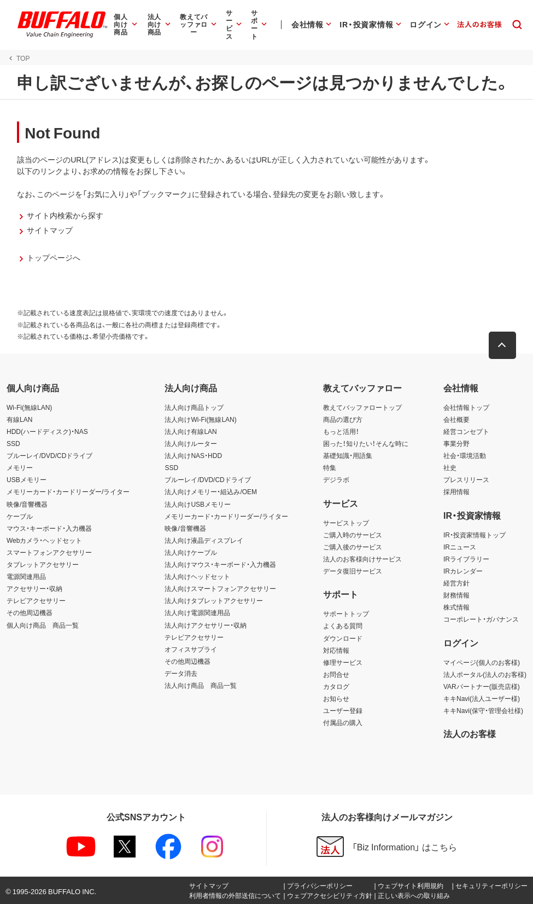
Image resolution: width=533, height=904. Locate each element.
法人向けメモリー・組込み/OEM (211, 491)
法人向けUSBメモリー (198, 504)
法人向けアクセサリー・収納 (206, 625)
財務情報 (456, 595)
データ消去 (181, 673)
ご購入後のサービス (352, 547)
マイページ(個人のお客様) (481, 662)
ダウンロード (342, 638)
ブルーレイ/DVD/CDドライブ (49, 455)
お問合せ (336, 674)
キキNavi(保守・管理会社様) (483, 710)
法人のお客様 (469, 733)
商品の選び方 (342, 419)
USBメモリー (26, 479)
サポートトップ (346, 613)
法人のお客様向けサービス (362, 559)
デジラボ (336, 479)
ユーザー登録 (342, 710)
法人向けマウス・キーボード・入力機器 (220, 564)
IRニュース (459, 547)
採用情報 (456, 491)
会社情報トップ (466, 407)
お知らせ (336, 698)
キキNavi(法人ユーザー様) (481, 698)
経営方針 (456, 583)
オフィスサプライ (191, 649)
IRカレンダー (463, 571)
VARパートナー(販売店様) (481, 686)
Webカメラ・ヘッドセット (44, 540)
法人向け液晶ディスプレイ (204, 540)
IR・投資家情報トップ (474, 535)
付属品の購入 (342, 722)
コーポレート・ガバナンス (481, 619)
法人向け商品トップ (194, 407)
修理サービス (342, 662)
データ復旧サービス (352, 571)
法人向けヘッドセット (197, 576)
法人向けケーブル (191, 552)
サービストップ (346, 523)
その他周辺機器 (29, 612)
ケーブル (20, 516)
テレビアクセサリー (36, 600)
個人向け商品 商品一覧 (43, 625)
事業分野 (456, 443)
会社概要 (456, 419)
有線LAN (19, 419)
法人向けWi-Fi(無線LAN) (200, 419)
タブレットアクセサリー (43, 564)
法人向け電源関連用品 (197, 612)
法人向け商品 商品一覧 (201, 685)
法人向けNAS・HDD (193, 455)
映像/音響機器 (27, 504)
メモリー (20, 467)
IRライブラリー (466, 559)
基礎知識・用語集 (347, 455)
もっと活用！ (341, 431)
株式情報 (456, 607)
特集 (329, 467)
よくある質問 (342, 625)
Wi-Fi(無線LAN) (29, 407)
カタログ (336, 686)
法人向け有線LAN (190, 431)
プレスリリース (466, 479)
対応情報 (336, 650)
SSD (13, 443)
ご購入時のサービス (352, 535)
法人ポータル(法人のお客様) (484, 674)
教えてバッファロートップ (362, 407)
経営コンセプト (466, 431)
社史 (449, 467)
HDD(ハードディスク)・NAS (47, 431)
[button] (503, 345)
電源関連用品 (26, 576)
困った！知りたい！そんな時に (365, 443)
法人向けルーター (191, 443)
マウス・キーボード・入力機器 (49, 528)
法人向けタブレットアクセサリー (214, 600)
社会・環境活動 (464, 455)
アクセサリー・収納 (34, 588)
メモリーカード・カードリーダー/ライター (68, 491)
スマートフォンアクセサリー (49, 552)
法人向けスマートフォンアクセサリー (220, 588)
